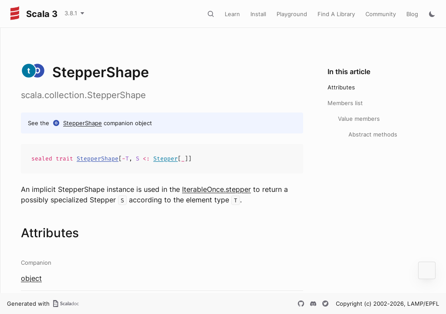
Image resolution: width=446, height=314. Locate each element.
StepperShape (82, 122)
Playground (292, 13)
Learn (232, 13)
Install (258, 13)
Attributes (341, 87)
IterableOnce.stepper (216, 189)
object (31, 278)
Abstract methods (372, 134)
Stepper (165, 158)
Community (380, 13)
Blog (412, 13)
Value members (359, 118)
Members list (345, 102)
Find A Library (336, 13)
